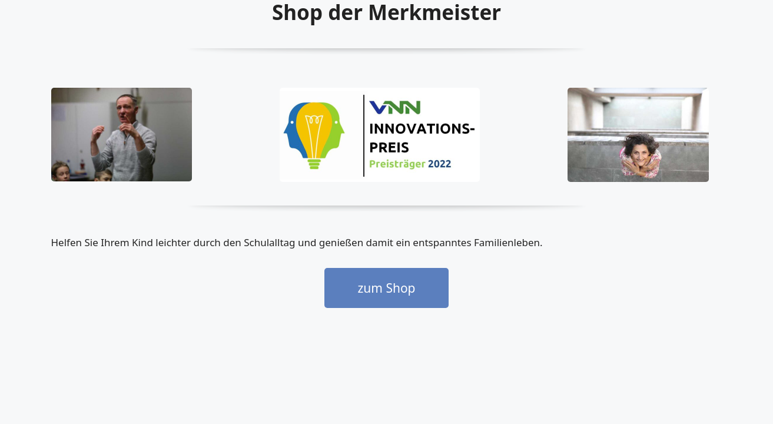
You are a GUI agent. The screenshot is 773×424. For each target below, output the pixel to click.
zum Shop (386, 288)
